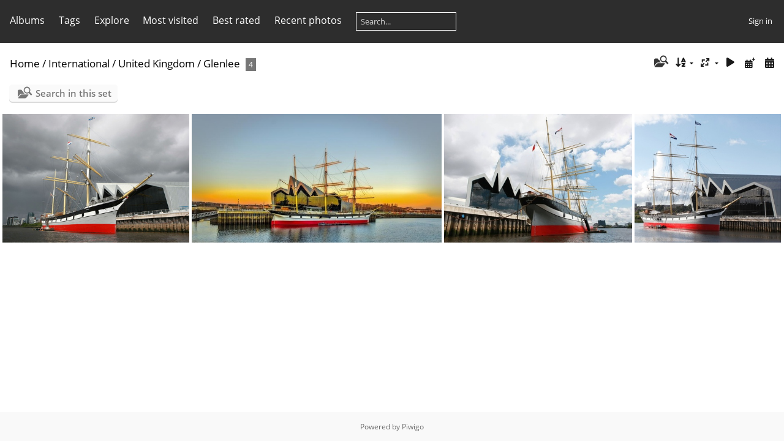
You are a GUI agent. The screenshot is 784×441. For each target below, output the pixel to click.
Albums (27, 20)
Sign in (760, 20)
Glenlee (221, 63)
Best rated (236, 20)
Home (25, 63)
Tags (69, 20)
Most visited (170, 20)
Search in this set (73, 93)
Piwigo (413, 426)
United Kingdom (156, 63)
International (79, 63)
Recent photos (308, 20)
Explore (111, 20)
